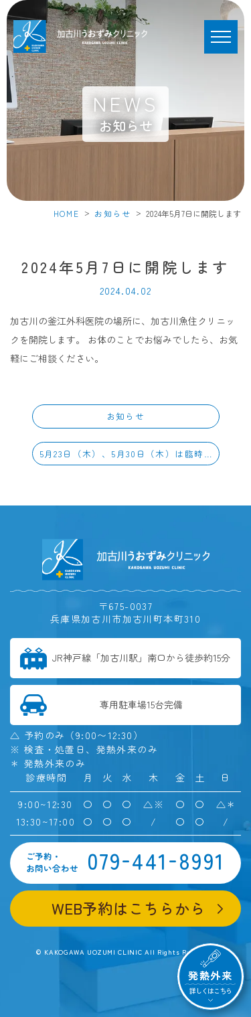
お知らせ (112, 213)
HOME (67, 213)
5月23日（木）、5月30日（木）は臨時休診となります (129, 453)
